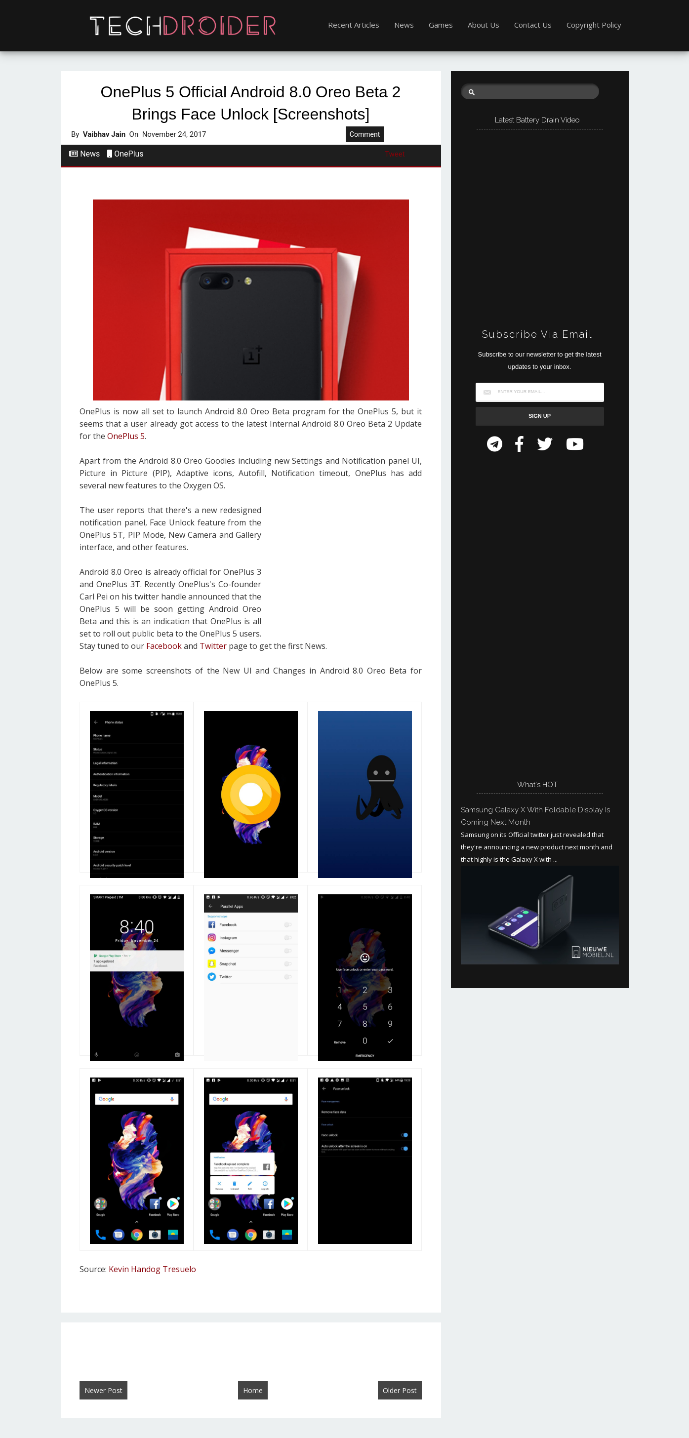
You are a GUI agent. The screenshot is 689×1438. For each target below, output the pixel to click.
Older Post (400, 1390)
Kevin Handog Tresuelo (152, 1269)
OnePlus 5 (126, 436)
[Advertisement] (345, 568)
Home (253, 1390)
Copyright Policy (594, 25)
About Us (483, 25)
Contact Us (533, 25)
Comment (365, 134)
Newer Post (103, 1390)
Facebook (164, 645)
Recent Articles (353, 25)
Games (441, 25)
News (404, 25)
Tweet (395, 154)
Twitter (213, 645)
